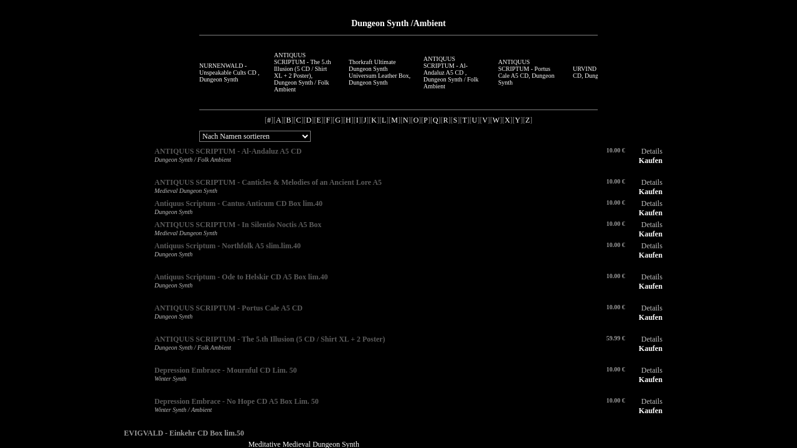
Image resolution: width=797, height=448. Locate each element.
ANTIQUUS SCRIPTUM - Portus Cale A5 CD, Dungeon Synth (526, 72)
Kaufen (651, 160)
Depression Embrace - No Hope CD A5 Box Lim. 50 (236, 401)
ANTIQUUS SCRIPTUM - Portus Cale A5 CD (228, 308)
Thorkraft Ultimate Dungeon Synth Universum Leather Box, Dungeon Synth (379, 72)
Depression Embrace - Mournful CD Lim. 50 (225, 370)
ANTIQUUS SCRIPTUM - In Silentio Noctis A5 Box (237, 224)
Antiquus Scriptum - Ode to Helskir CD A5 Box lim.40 (241, 277)
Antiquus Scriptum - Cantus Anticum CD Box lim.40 (238, 203)
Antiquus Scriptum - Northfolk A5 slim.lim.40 (227, 245)
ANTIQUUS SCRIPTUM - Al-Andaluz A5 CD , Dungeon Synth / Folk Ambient (451, 72)
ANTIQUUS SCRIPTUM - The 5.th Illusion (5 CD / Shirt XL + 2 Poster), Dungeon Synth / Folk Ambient (302, 72)
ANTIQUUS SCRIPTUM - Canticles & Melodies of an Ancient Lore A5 (268, 182)
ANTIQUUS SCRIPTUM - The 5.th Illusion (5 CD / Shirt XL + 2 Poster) (269, 339)
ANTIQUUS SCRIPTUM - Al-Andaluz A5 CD (227, 151)
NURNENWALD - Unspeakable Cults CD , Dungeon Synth (229, 72)
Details (652, 151)
